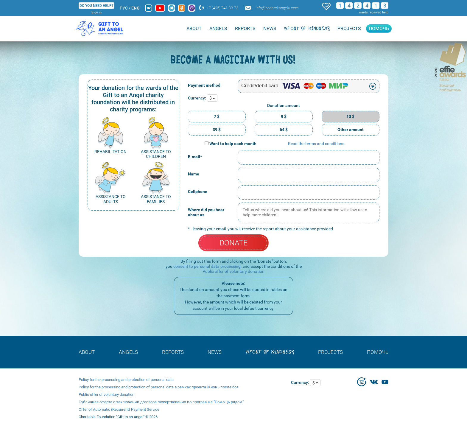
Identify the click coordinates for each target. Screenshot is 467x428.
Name (193, 174)
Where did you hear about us (206, 212)
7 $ (217, 116)
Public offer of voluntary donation (233, 271)
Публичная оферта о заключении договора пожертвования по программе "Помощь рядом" (161, 402)
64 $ (284, 129)
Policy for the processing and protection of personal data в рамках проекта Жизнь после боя (159, 387)
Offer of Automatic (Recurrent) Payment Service (119, 409)
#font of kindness (307, 28)
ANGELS (218, 28)
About (194, 28)
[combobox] (308, 86)
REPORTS (245, 28)
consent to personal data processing (207, 266)
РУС (124, 8)
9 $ (284, 116)
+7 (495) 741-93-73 (222, 8)
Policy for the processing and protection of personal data (126, 379)
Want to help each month (232, 143)
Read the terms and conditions (316, 143)
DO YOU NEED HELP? (96, 6)
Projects (349, 28)
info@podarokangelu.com (277, 8)
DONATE (233, 243)
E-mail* (195, 156)
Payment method (204, 85)
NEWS (269, 28)
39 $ (217, 129)
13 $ (350, 116)
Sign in (96, 12)
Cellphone (197, 191)
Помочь (379, 28)
